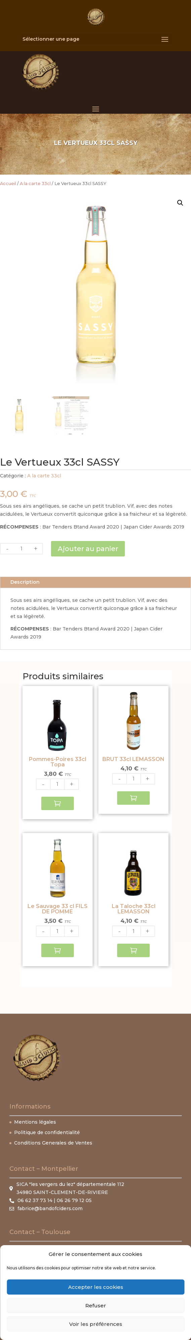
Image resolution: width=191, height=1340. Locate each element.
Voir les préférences (95, 1324)
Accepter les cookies (95, 1287)
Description (25, 582)
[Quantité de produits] (21, 549)
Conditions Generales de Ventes (53, 1143)
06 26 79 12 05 (74, 1200)
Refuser (95, 1305)
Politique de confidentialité (47, 1132)
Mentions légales (35, 1122)
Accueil (8, 183)
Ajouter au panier (88, 549)
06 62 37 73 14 (34, 1200)
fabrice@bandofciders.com (50, 1208)
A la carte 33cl (35, 183)
